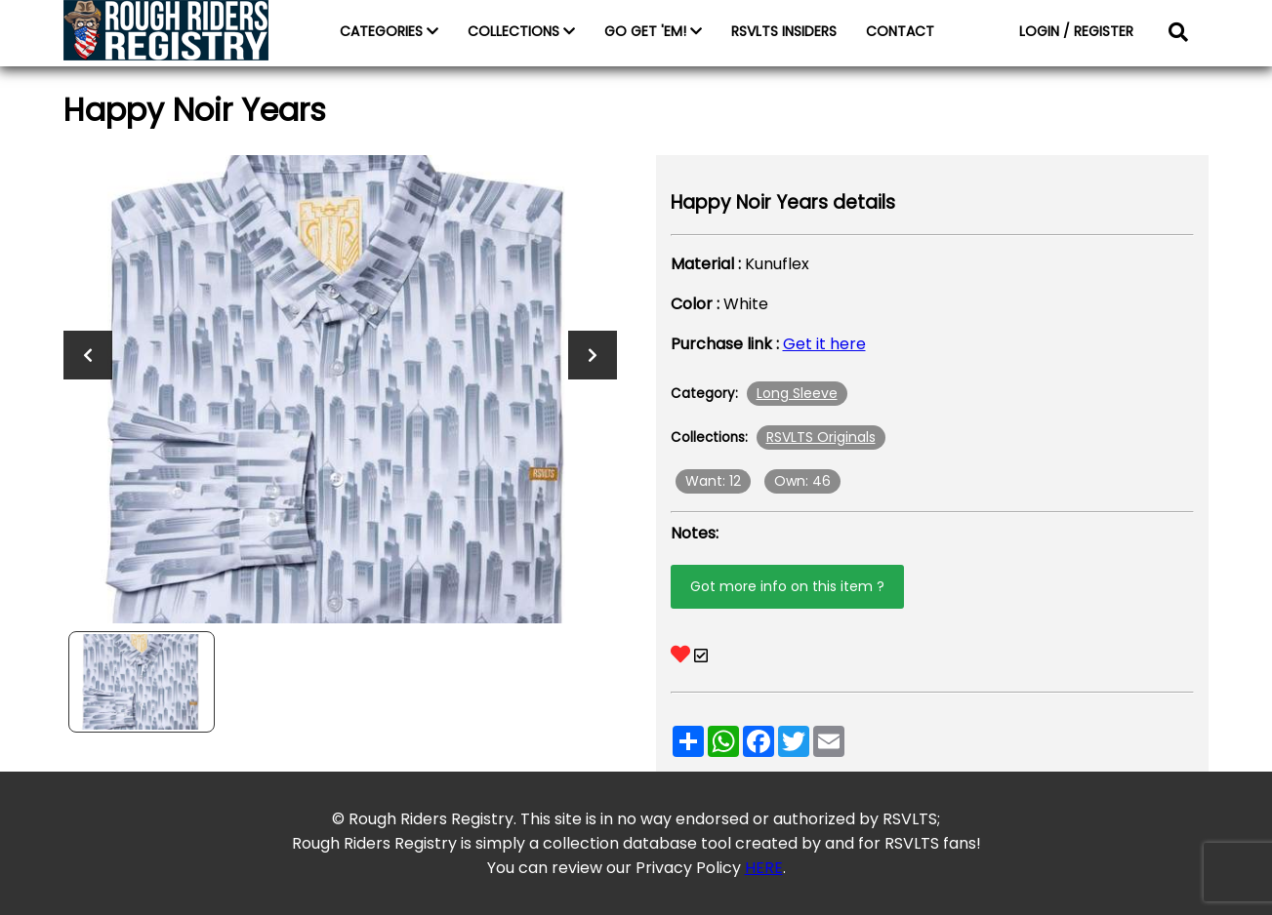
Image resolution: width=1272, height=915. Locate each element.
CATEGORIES (389, 31)
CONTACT (900, 31)
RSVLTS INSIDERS (784, 31)
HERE (764, 867)
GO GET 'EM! (653, 31)
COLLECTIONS (521, 31)
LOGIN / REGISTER (1076, 31)
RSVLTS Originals (821, 437)
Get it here (824, 344)
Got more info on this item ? (787, 586)
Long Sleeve (797, 393)
